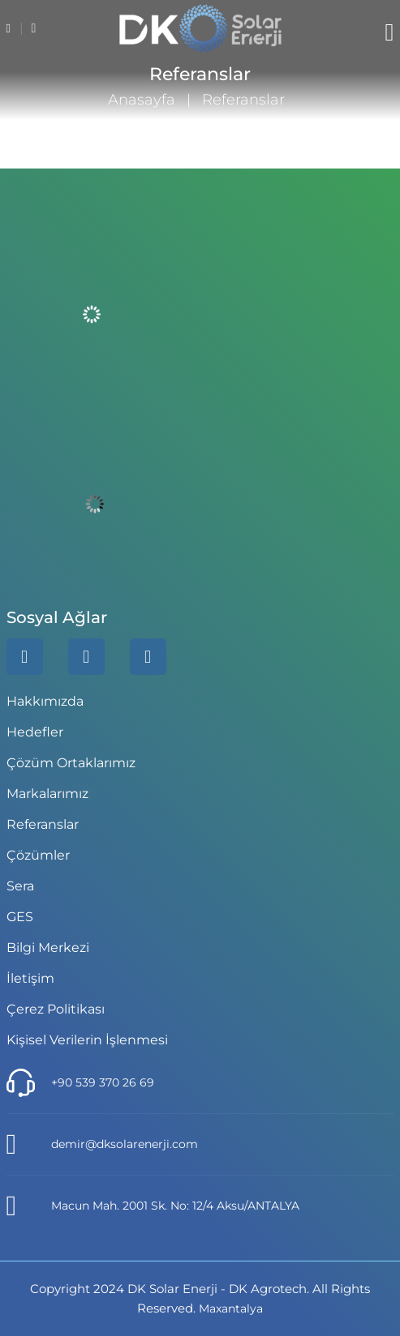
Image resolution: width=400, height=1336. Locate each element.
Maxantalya (231, 1308)
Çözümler (38, 855)
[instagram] (148, 656)
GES (19, 916)
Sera (20, 886)
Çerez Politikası (55, 1009)
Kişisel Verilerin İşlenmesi (87, 1040)
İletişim (30, 978)
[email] (34, 28)
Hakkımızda (45, 701)
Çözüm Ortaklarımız (70, 762)
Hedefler (34, 732)
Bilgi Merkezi (47, 947)
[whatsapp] (86, 656)
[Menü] (389, 32)
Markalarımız (47, 793)
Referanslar (42, 824)
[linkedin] (24, 656)
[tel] (9, 28)
